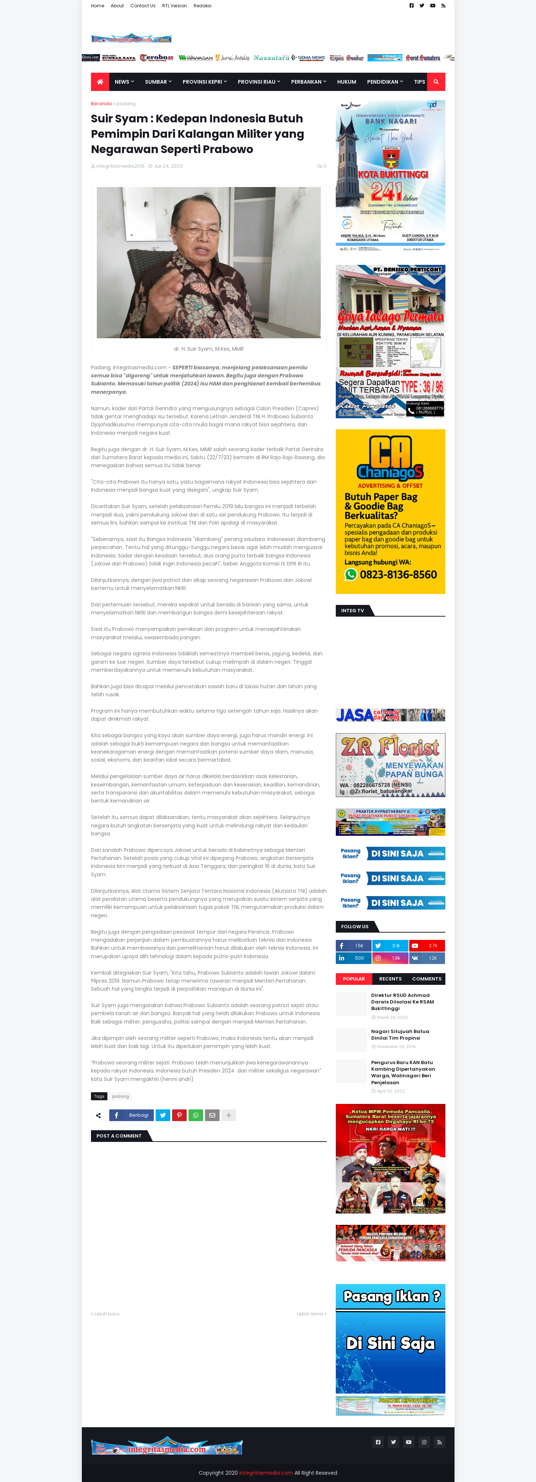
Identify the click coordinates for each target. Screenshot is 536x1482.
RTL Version (174, 6)
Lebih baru (107, 1313)
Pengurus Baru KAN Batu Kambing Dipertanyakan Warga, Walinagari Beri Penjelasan (403, 1072)
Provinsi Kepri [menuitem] (202, 81)
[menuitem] (100, 82)
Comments (427, 978)
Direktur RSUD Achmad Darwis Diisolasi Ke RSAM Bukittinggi (402, 1002)
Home (97, 6)
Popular (354, 978)
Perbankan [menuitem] (306, 81)
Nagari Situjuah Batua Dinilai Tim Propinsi (400, 1034)
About (117, 6)
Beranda (101, 103)
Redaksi (203, 6)
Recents (390, 978)
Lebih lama (310, 1313)
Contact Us (143, 6)
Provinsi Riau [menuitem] (256, 81)
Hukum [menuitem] (346, 81)
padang (126, 103)
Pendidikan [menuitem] (382, 81)
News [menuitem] (122, 81)
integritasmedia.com (266, 1473)
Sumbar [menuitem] (156, 81)
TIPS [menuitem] (419, 81)
